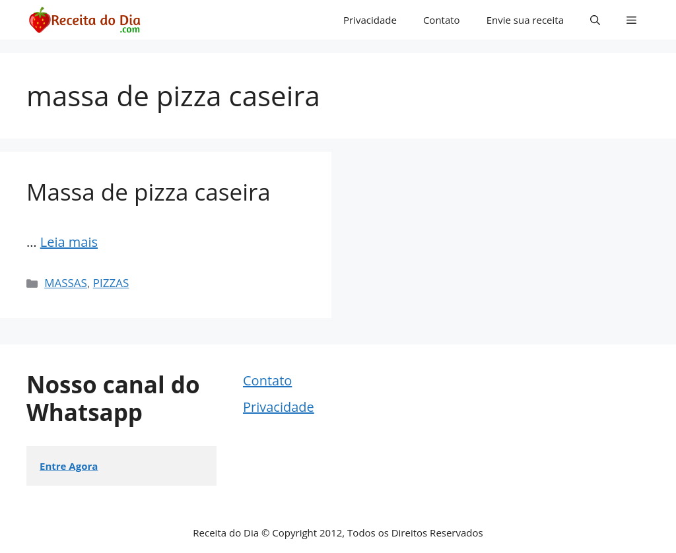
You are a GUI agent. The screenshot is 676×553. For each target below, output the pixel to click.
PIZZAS (111, 282)
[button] (595, 20)
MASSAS (65, 282)
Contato (441, 19)
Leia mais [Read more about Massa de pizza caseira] (69, 242)
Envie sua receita (525, 19)
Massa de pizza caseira (148, 191)
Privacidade (370, 19)
